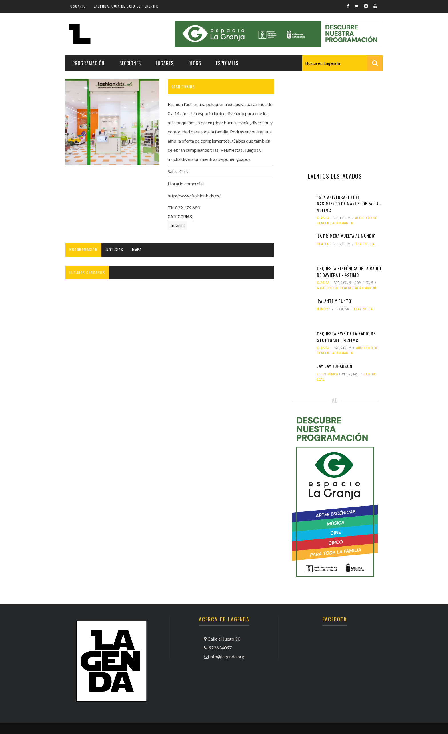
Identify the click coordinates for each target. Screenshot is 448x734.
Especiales (227, 63)
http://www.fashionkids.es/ (194, 195)
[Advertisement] (335, 115)
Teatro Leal (365, 244)
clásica (323, 218)
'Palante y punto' (334, 301)
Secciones (130, 63)
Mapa (136, 249)
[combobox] (342, 63)
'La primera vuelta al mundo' (346, 236)
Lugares (164, 63)
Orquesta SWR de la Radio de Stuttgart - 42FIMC (346, 336)
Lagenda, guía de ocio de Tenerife (126, 6)
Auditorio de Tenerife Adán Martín (346, 288)
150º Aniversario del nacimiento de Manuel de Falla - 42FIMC (349, 203)
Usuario (78, 6)
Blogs (194, 63)
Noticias (114, 249)
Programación (88, 63)
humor (322, 309)
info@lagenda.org (226, 656)
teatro (323, 244)
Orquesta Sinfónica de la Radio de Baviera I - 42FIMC (349, 271)
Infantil (178, 225)
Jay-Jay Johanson (334, 366)
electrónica (327, 374)
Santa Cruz (178, 171)
